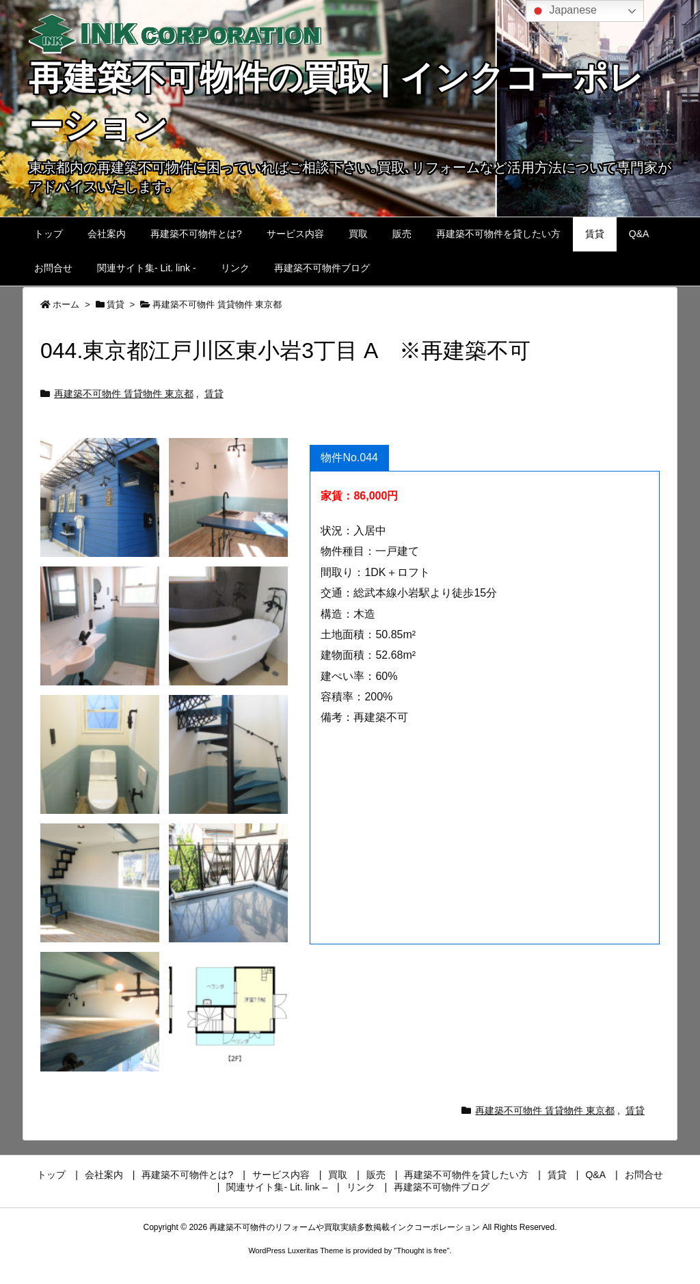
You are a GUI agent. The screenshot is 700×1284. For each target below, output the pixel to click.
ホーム (66, 304)
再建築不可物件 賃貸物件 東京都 (217, 304)
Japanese (563, 11)
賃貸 (115, 304)
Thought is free (421, 1250)
